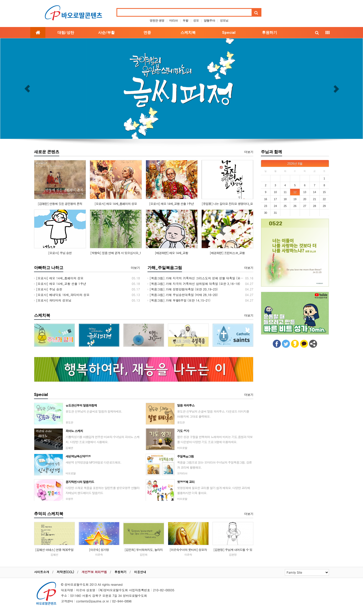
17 (275, 199)
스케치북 (188, 32)
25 (285, 205)
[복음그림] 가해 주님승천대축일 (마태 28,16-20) (182, 295)
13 (304, 192)
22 (324, 199)
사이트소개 (41, 572)
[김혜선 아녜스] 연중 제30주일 (54, 549)
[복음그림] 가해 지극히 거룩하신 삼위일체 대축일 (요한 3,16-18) (193, 283)
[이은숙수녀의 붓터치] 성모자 (188, 549)
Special (228, 32)
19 (294, 199)
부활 (185, 20)
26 (294, 205)
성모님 (224, 20)
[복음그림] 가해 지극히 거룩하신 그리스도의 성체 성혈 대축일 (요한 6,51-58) (202, 278)
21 (314, 199)
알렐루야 (209, 20)
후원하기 (269, 32)
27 (304, 205)
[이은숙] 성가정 (99, 549)
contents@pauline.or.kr (92, 601)
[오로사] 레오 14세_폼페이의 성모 (116, 203)
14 (314, 192)
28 (314, 205)
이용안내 (140, 572)
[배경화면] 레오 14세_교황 (171, 253)
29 (324, 205)
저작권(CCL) (65, 572)
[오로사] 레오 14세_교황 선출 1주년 (171, 203)
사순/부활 (106, 32)
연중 (147, 32)
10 (275, 192)
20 (304, 199)
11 (285, 192)
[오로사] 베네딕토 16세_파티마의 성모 (61, 295)
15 (324, 192)
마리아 (173, 20)
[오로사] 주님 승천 (60, 253)
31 (275, 212)
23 (265, 205)
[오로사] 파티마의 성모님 (52, 300)
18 (285, 199)
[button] (27, 88)
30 (265, 212)
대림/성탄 (65, 32)
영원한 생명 (156, 20)
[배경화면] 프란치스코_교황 (227, 253)
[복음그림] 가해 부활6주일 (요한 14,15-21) (178, 300)
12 (294, 192)
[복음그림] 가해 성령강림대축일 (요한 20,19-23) (182, 289)
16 (265, 199)
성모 (196, 20)
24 (275, 205)
